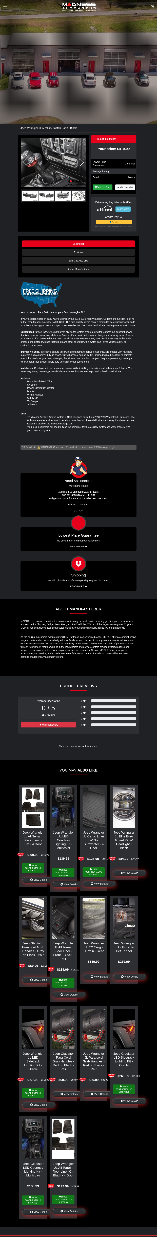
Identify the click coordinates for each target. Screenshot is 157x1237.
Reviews (78, 252)
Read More (78, 546)
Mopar (131, 177)
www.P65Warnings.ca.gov (102, 447)
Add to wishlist (125, 187)
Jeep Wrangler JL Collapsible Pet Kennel (123, 947)
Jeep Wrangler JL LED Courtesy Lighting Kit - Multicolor (63, 840)
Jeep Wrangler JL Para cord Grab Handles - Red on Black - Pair (94, 1061)
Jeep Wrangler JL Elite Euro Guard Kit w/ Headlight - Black (123, 840)
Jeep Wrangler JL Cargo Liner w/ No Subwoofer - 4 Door (93, 840)
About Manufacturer (78, 269)
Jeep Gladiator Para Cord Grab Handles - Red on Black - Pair (63, 1061)
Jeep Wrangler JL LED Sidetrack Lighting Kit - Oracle (33, 1061)
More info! (130, 163)
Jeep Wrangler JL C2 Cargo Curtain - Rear (93, 947)
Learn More (123, 209)
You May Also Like (78, 260)
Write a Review (48, 724)
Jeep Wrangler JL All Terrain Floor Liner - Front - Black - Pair (63, 951)
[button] (82, 162)
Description (78, 243)
